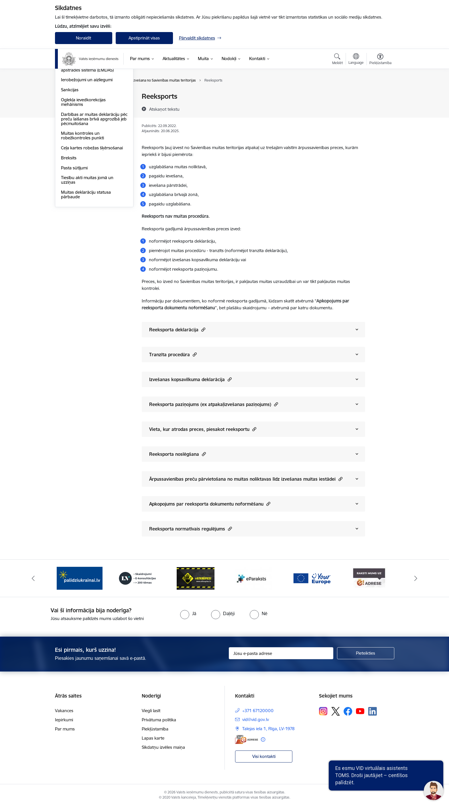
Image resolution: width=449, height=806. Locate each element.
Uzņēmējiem (72, 106)
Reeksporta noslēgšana (177, 454)
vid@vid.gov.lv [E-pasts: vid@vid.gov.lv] (255, 719)
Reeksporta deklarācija (177, 329)
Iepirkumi (64, 719)
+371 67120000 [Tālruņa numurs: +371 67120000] (257, 710)
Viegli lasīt (151, 710)
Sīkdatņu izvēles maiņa (163, 747)
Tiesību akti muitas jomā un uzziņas (87, 241)
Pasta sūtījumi (74, 229)
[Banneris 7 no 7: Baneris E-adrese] (369, 578)
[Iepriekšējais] (33, 578)
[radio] (188, 613)
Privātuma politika (159, 719)
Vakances (64, 710)
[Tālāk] (416, 578)
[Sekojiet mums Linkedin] (372, 711)
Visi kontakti (263, 756)
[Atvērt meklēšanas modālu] (337, 60)
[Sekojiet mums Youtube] (360, 711)
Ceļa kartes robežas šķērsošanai (92, 209)
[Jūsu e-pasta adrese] (281, 653)
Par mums (65, 729)
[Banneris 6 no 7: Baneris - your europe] (311, 578)
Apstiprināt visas (144, 38)
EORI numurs (74, 116)
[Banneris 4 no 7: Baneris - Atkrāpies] (195, 578)
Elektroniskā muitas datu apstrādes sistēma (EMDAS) (87, 129)
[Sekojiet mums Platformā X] (335, 711)
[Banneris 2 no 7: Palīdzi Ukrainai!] (80, 578)
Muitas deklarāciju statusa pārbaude (86, 256)
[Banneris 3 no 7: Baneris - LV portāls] (137, 578)
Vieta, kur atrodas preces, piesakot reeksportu (202, 429)
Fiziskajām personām (81, 96)
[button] (202, 329)
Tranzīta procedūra (173, 354)
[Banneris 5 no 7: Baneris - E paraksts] (253, 578)
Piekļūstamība (155, 729)
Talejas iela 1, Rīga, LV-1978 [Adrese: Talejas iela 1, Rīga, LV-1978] (268, 728)
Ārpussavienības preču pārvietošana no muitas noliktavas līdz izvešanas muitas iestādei (245, 479)
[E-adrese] (246, 739)
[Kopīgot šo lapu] (380, 108)
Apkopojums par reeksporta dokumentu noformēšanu (209, 504)
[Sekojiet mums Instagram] (323, 711)
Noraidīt (83, 38)
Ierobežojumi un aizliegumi (87, 141)
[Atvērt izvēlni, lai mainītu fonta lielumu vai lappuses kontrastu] (380, 60)
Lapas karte (153, 738)
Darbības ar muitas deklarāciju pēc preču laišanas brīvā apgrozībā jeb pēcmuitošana (90, 180)
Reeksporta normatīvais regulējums (190, 529)
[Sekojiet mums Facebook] (348, 711)
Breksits (68, 219)
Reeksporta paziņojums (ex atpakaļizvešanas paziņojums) (213, 404)
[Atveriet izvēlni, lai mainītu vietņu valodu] (356, 59)
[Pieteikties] (365, 653)
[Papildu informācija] (263, 739)
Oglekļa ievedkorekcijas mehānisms (83, 163)
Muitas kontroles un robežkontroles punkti (82, 197)
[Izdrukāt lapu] (380, 94)
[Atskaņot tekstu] (164, 109)
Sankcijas (69, 151)
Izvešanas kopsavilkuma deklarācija (190, 379)
